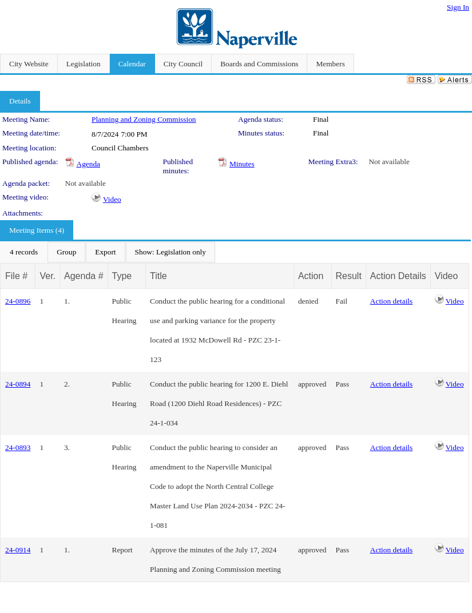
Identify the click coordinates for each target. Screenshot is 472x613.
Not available (388, 161)
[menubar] (108, 252)
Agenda (88, 164)
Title (158, 276)
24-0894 (17, 384)
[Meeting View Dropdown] (170, 252)
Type (122, 276)
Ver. (47, 276)
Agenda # (84, 276)
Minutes (242, 164)
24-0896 (17, 301)
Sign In (458, 7)
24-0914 (17, 550)
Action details (391, 301)
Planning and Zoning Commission (144, 119)
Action (310, 276)
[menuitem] (24, 252)
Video (112, 199)
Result (349, 276)
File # (16, 276)
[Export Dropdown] (105, 252)
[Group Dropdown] (66, 252)
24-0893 (17, 447)
